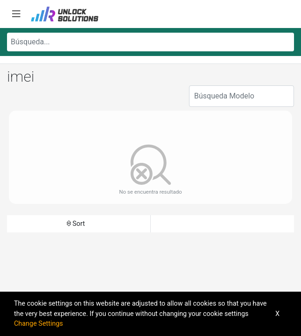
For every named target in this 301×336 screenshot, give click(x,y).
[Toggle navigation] (16, 14)
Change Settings (38, 324)
